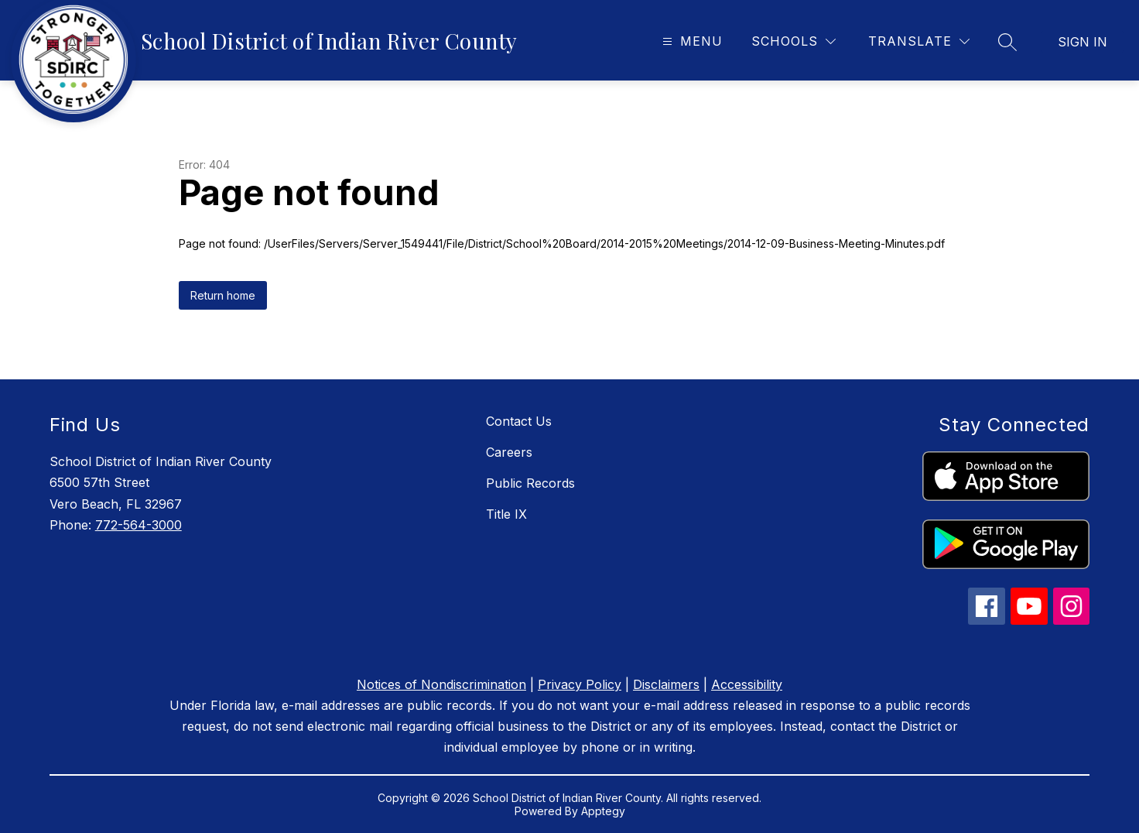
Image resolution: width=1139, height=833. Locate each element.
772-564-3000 (138, 525)
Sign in (1082, 42)
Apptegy (603, 811)
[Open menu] (690, 41)
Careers (509, 452)
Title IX (506, 514)
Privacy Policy (579, 684)
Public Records (530, 483)
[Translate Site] (918, 41)
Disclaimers (666, 684)
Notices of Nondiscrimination (441, 684)
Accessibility (746, 684)
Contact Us (519, 421)
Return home (222, 295)
